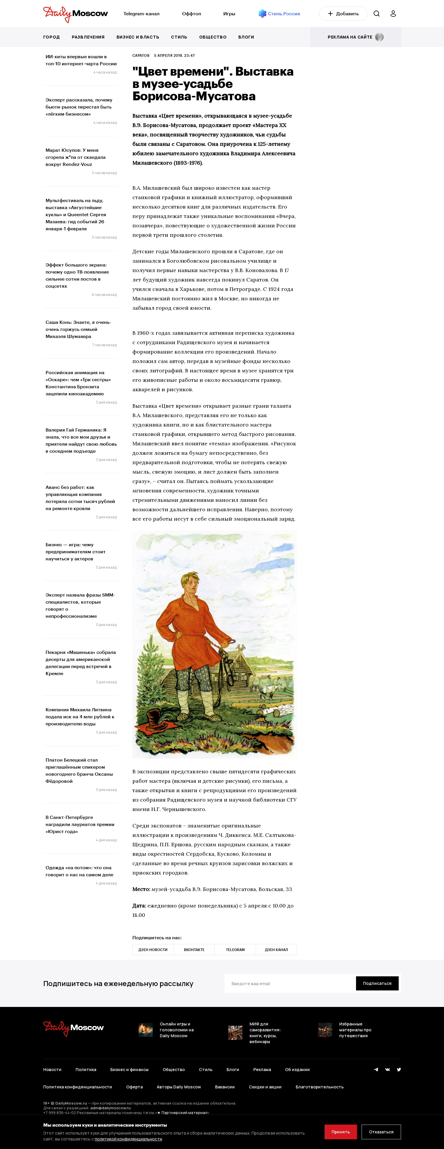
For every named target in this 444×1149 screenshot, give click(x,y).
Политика (86, 1069)
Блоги (246, 37)
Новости (52, 1069)
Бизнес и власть (138, 37)
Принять (341, 1132)
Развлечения (88, 37)
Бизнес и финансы (129, 1069)
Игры (229, 13)
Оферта (134, 1087)
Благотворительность (320, 1087)
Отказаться (381, 1132)
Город (51, 37)
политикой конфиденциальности (128, 1139)
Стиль (179, 37)
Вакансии (225, 1087)
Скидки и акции (265, 1087)
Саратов (140, 55)
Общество (213, 37)
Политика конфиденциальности (77, 1087)
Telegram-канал (141, 13)
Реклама (262, 1069)
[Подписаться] (377, 983)
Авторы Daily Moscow (179, 1087)
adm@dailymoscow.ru (110, 1107)
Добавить (343, 13)
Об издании (297, 1069)
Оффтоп (191, 13)
